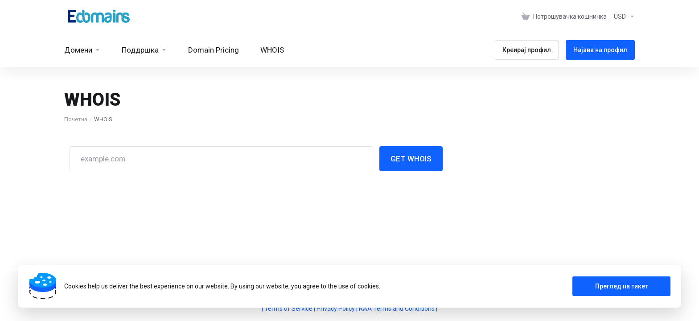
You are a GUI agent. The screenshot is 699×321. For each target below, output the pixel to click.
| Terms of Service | (289, 308)
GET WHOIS (411, 158)
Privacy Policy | (338, 308)
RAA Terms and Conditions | (398, 308)
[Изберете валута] (622, 16)
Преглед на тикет (621, 286)
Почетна (75, 119)
